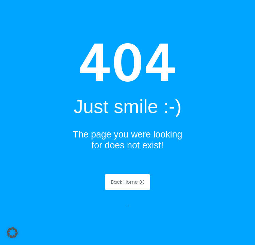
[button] (12, 232)
